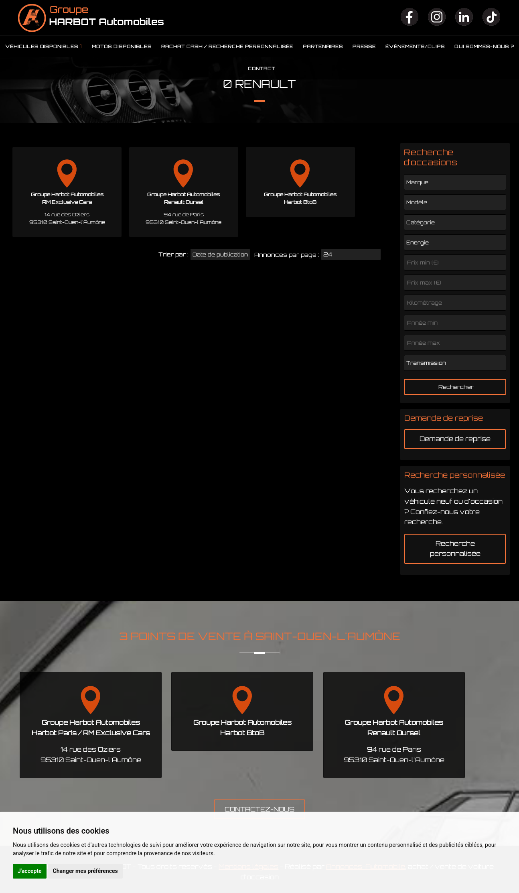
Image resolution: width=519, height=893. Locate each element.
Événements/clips (415, 46)
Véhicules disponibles (41, 46)
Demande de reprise (455, 439)
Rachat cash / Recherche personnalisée (227, 46)
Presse (364, 46)
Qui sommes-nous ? (484, 46)
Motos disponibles (122, 46)
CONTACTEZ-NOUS (259, 809)
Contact (261, 68)
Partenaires (323, 46)
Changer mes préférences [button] (85, 871)
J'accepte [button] (30, 871)
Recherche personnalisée (455, 548)
